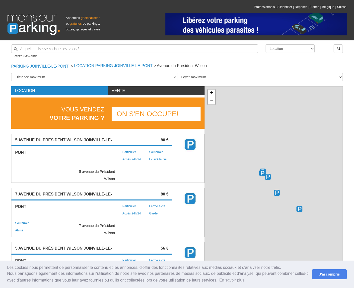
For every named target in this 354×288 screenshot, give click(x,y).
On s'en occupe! (147, 114)
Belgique (328, 7)
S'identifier (284, 7)
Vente (118, 91)
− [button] (211, 100)
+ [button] (211, 93)
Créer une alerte (25, 56)
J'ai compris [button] (329, 274)
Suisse (342, 7)
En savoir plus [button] (231, 280)
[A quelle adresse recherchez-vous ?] (134, 49)
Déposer (301, 7)
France (314, 7)
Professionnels (264, 7)
